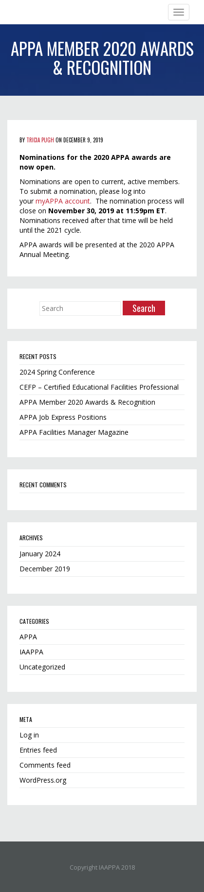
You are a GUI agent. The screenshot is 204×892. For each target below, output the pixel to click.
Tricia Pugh (40, 140)
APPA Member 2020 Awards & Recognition (87, 402)
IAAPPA (31, 651)
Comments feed (45, 765)
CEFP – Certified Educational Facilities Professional (99, 387)
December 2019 (44, 568)
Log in (29, 734)
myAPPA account (63, 201)
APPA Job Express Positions (63, 417)
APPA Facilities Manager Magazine (74, 432)
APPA (28, 636)
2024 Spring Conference (57, 372)
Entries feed (38, 750)
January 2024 (39, 553)
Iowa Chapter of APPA (43, 12)
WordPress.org (42, 780)
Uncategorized (42, 666)
